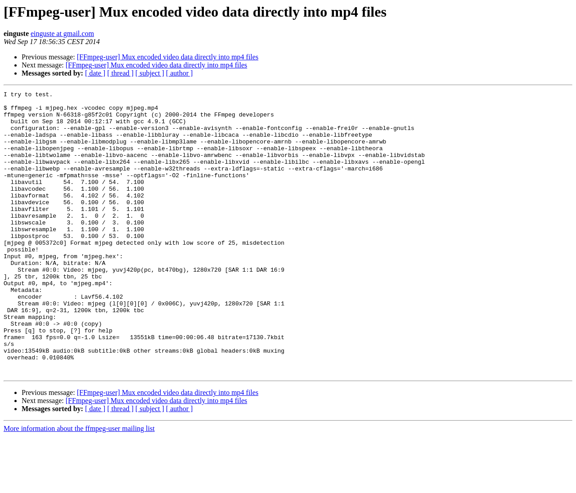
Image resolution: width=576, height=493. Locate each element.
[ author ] (179, 73)
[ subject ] (149, 73)
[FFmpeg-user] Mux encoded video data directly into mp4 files (167, 57)
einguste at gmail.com (62, 33)
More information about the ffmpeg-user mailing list (79, 485)
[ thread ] (120, 73)
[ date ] (95, 73)
